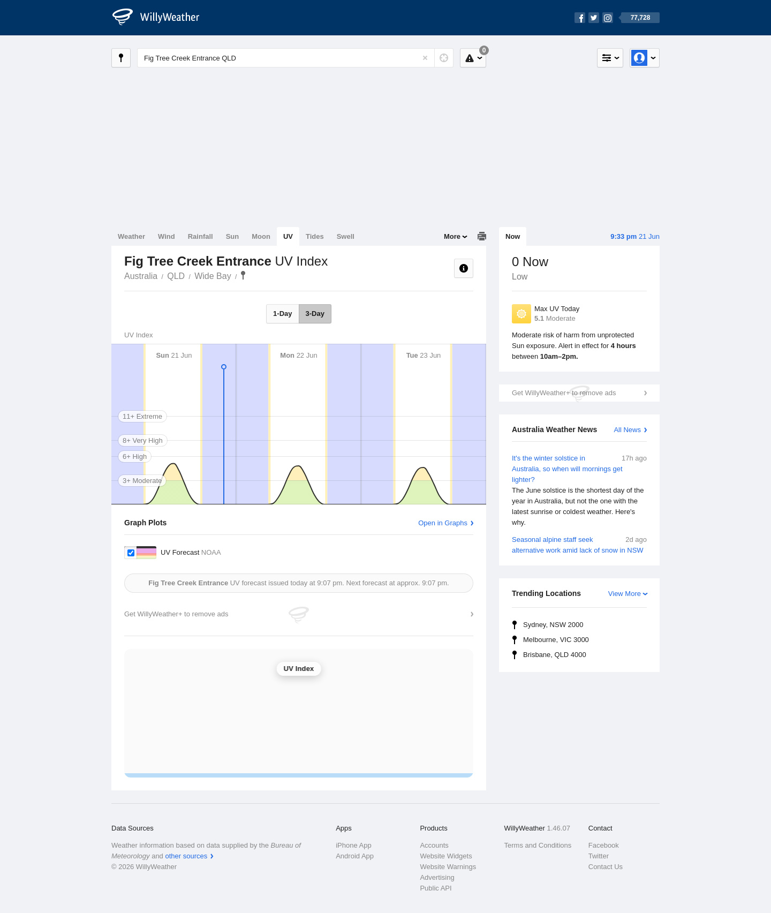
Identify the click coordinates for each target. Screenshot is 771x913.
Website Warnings (448, 867)
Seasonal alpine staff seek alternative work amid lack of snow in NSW (579, 544)
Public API (435, 888)
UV (288, 236)
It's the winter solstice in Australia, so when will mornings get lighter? (579, 490)
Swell (345, 236)
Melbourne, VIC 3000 (556, 640)
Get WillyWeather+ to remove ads (564, 393)
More (452, 236)
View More (624, 594)
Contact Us (605, 867)
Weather (131, 236)
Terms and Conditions (538, 845)
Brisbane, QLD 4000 (554, 655)
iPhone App (354, 845)
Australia (140, 276)
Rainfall (200, 236)
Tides (315, 236)
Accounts (434, 845)
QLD (176, 276)
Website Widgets (446, 856)
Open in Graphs (442, 523)
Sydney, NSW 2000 (553, 625)
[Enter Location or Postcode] (295, 57)
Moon (261, 236)
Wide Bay (212, 276)
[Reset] (425, 58)
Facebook (603, 845)
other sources (186, 856)
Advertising (437, 877)
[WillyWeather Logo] (161, 17)
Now (512, 236)
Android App (355, 856)
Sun (232, 236)
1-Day (282, 314)
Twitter (598, 856)
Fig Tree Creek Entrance (243, 275)
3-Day (315, 314)
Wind (166, 236)
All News (627, 430)
